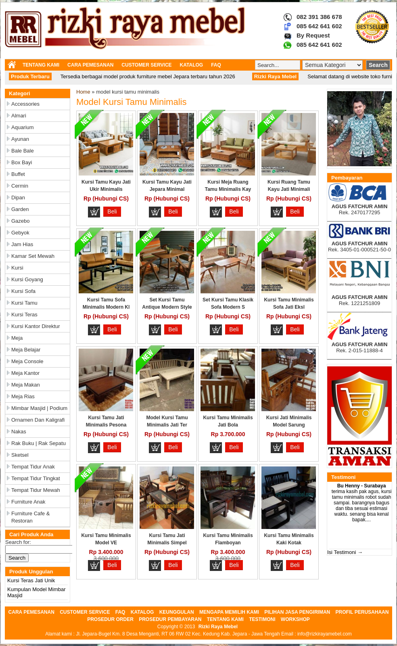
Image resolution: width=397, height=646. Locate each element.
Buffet (18, 174)
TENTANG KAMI (41, 65)
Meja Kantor (25, 373)
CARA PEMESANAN (90, 65)
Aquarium (22, 127)
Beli (112, 211)
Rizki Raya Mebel (218, 626)
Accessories (25, 104)
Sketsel (20, 455)
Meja (17, 338)
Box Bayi (21, 162)
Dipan (18, 197)
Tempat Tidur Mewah (35, 490)
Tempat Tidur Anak (33, 467)
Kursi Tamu (24, 303)
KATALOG (191, 65)
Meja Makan (25, 385)
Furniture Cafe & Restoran (30, 517)
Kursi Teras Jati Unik (31, 580)
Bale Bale (22, 151)
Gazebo (20, 221)
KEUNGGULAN (176, 612)
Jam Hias (22, 244)
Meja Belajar (25, 350)
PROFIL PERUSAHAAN (362, 612)
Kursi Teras (24, 315)
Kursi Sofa (23, 291)
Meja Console (27, 361)
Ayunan (20, 139)
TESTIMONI (262, 619)
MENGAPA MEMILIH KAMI (229, 612)
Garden (20, 209)
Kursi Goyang (27, 279)
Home (83, 92)
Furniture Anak (28, 502)
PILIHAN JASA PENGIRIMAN (297, 612)
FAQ (216, 65)
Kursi (17, 268)
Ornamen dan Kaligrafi (38, 420)
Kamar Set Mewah (32, 256)
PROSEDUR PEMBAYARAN (170, 619)
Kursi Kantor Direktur (35, 326)
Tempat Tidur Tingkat (35, 478)
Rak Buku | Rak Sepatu (38, 443)
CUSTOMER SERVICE (146, 65)
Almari (18, 116)
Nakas (18, 432)
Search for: (18, 542)
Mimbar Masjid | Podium (39, 408)
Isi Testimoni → (345, 552)
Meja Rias (23, 396)
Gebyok (20, 233)
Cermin (19, 186)
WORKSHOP (295, 619)
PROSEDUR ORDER (110, 619)
